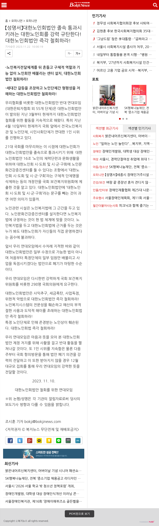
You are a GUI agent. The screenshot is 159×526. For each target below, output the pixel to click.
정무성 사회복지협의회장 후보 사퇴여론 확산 (124, 23)
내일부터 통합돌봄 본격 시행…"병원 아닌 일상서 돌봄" (124, 55)
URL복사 (78, 440)
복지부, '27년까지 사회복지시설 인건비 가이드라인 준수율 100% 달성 (124, 62)
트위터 (20, 440)
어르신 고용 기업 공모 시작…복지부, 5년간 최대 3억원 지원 (124, 70)
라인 (58, 440)
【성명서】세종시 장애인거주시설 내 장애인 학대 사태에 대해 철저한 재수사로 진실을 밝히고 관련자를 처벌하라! (124, 174)
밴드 (68, 440)
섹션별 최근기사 (106, 128)
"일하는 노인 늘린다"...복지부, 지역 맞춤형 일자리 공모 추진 (124, 143)
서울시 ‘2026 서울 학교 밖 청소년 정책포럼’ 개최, (40, 486)
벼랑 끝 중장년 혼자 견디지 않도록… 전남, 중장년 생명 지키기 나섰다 (124, 182)
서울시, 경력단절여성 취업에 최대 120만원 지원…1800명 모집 (124, 159)
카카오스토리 (49, 440)
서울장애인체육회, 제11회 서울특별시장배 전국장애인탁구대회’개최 (124, 198)
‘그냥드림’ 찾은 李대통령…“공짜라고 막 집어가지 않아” (124, 39)
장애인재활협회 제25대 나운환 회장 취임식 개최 (124, 190)
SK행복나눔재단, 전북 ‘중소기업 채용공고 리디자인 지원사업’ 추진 (44, 478)
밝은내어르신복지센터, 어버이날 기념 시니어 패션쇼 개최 (44, 470)
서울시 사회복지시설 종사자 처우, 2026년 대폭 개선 (124, 47)
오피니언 (17, 20)
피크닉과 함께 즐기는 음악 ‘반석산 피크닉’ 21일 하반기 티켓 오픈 (124, 205)
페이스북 (10, 440)
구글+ (29, 440)
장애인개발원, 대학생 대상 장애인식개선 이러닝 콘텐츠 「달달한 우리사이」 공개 (44, 493)
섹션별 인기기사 (139, 128)
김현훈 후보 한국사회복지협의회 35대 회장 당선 (124, 31)
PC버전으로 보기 (79, 513)
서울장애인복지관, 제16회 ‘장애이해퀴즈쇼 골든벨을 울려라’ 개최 (44, 501)
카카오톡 (39, 440)
